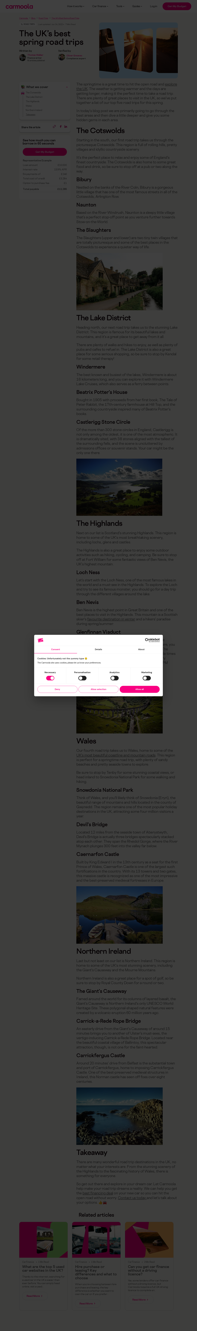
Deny (57, 689)
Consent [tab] (55, 649)
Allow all (139, 689)
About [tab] (141, 649)
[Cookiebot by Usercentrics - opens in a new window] (147, 640)
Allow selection (98, 689)
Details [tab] (98, 649)
